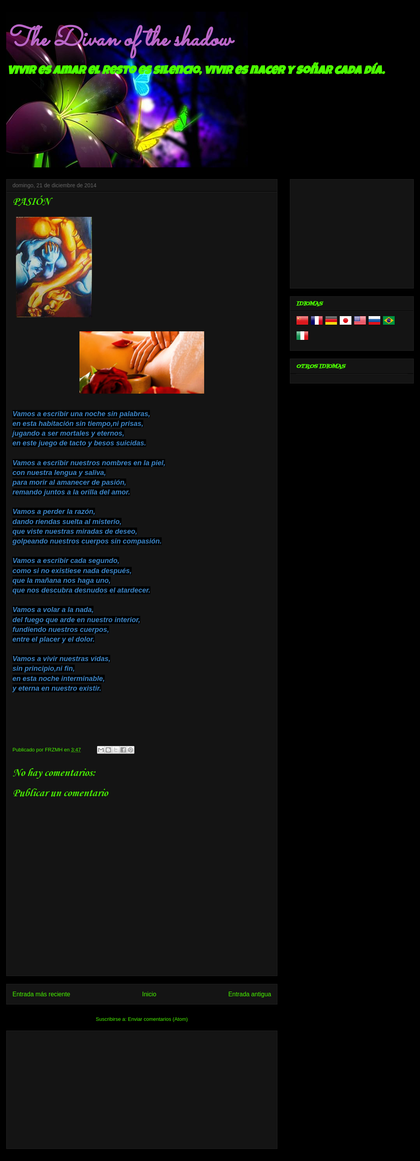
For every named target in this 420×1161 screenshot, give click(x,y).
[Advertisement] (141, 1088)
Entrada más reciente (41, 994)
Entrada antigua (249, 994)
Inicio (149, 994)
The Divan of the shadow (118, 40)
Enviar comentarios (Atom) (158, 1019)
